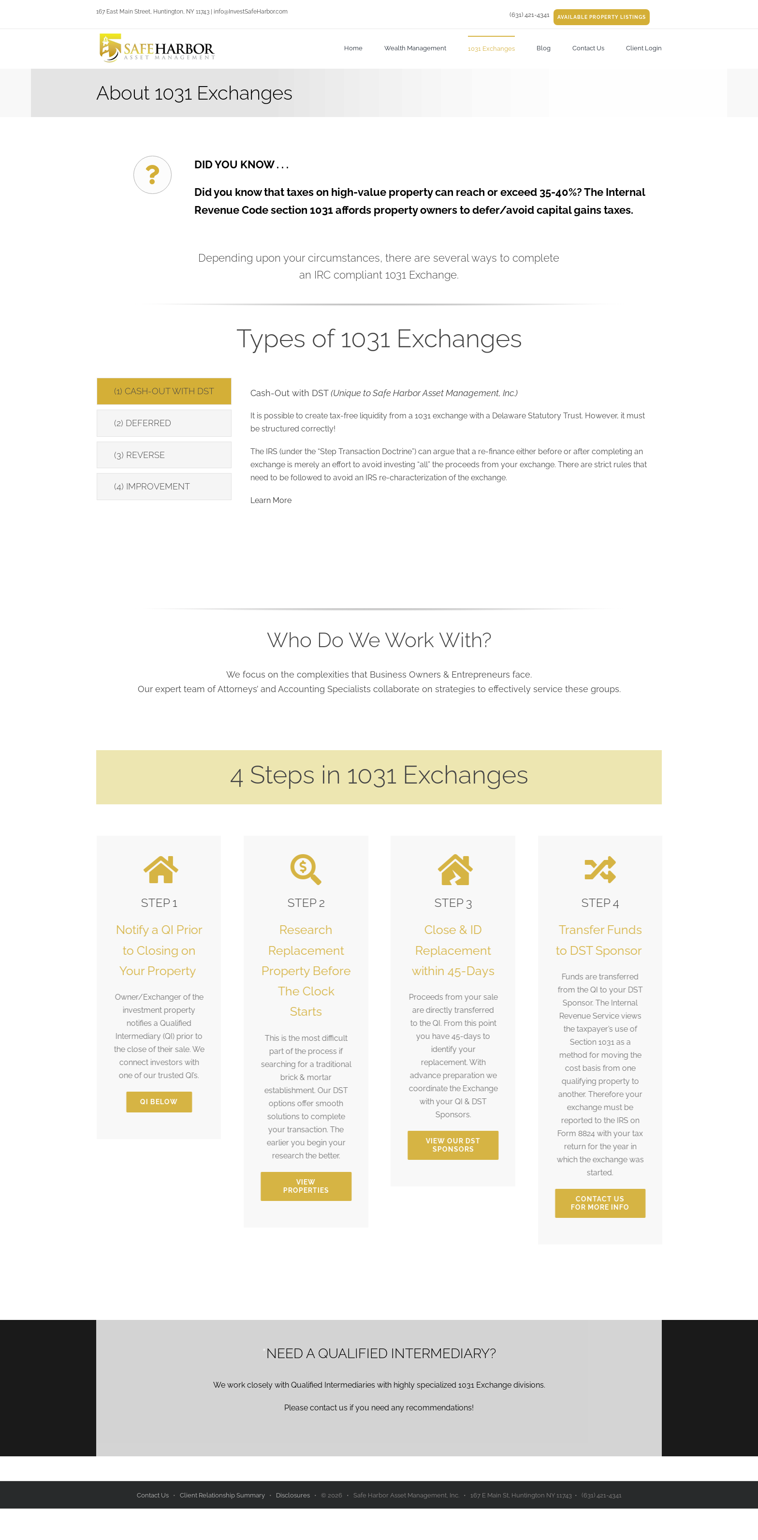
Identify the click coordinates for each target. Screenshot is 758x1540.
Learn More (271, 500)
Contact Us (153, 1495)
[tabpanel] (453, 447)
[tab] (164, 391)
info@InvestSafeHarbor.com (251, 11)
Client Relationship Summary (223, 1495)
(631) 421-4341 (530, 14)
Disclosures (293, 1495)
